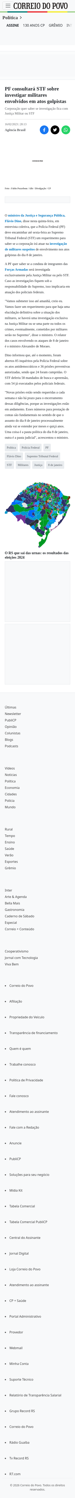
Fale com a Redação (24, 1127)
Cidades (11, 794)
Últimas (10, 707)
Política (10, 17)
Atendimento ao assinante (29, 1111)
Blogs (9, 739)
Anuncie (15, 1143)
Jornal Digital (19, 1253)
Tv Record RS (19, 1458)
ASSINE (12, 25)
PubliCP (10, 720)
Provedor (16, 1332)
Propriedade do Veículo (26, 1017)
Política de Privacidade (26, 1080)
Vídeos (10, 768)
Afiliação (15, 1001)
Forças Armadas (16, 269)
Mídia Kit (16, 1190)
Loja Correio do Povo (25, 1269)
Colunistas (12, 733)
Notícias (11, 775)
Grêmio (10, 868)
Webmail (16, 1348)
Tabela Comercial (22, 1206)
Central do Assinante (24, 1237)
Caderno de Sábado (19, 916)
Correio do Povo (21, 985)
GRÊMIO (56, 25)
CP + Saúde (17, 1300)
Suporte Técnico (21, 1379)
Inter (8, 890)
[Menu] (8, 6)
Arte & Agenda (16, 897)
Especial (11, 922)
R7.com (15, 1474)
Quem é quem (20, 1048)
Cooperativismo (16, 951)
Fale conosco (19, 1096)
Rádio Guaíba (19, 1442)
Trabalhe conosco (22, 1064)
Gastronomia (14, 909)
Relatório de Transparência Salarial (35, 1395)
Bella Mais (12, 903)
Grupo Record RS (22, 1411)
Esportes (11, 861)
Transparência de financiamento (33, 1033)
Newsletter (13, 714)
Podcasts (11, 746)
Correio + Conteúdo (19, 929)
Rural (9, 829)
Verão (9, 855)
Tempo (10, 836)
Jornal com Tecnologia (21, 958)
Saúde (9, 848)
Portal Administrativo (25, 1316)
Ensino (10, 842)
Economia (12, 787)
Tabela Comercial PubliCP (28, 1222)
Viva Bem (12, 964)
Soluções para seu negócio (29, 1174)
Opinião (11, 726)
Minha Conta (19, 1363)
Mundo (10, 807)
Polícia (9, 800)
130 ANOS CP (34, 25)
